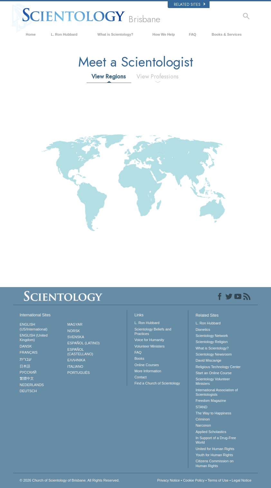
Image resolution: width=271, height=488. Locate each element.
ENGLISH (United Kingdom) (34, 337)
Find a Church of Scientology (157, 383)
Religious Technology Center (218, 367)
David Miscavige (208, 360)
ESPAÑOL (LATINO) (83, 343)
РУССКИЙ (28, 372)
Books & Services (227, 34)
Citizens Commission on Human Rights (215, 463)
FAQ (192, 34)
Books (140, 358)
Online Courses (147, 365)
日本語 (25, 366)
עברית (26, 359)
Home (31, 34)
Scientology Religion (212, 342)
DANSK (26, 346)
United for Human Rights (215, 449)
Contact (141, 377)
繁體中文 (27, 378)
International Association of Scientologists (217, 392)
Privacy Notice (168, 480)
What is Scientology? (115, 34)
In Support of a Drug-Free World (216, 440)
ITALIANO (75, 366)
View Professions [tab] (157, 76)
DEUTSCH (28, 391)
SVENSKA (75, 337)
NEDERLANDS (32, 385)
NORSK (73, 331)
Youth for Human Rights (214, 455)
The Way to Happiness (213, 413)
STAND (201, 407)
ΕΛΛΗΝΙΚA (76, 360)
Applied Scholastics (211, 432)
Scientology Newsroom (214, 354)
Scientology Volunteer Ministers (213, 381)
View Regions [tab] (108, 76)
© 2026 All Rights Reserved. (69, 480)
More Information (148, 371)
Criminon (203, 419)
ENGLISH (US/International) (33, 326)
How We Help (164, 34)
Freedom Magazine (211, 400)
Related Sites (189, 4)
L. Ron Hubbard (64, 34)
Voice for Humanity (149, 340)
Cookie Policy (194, 480)
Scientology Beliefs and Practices (153, 331)
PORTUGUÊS (78, 373)
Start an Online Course (214, 373)
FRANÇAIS (29, 352)
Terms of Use (218, 480)
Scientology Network (212, 336)
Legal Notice (241, 480)
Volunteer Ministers (150, 346)
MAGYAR (74, 324)
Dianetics (203, 329)
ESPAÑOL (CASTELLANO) (80, 352)
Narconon (203, 425)
